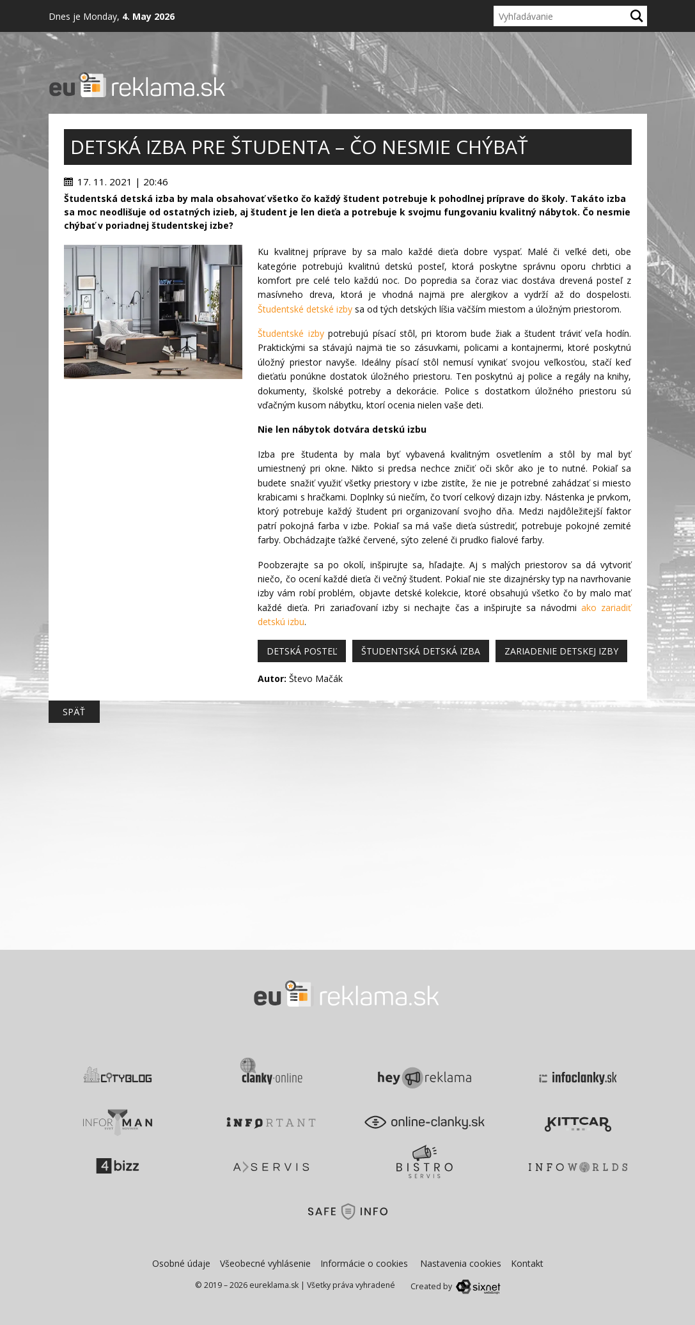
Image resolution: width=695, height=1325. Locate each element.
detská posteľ (302, 651)
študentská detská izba (420, 651)
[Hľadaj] (637, 16)
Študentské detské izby (305, 309)
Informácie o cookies (364, 1263)
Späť (74, 712)
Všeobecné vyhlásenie (265, 1263)
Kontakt (527, 1263)
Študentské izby (291, 333)
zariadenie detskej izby (561, 651)
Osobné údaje (181, 1263)
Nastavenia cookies (460, 1263)
